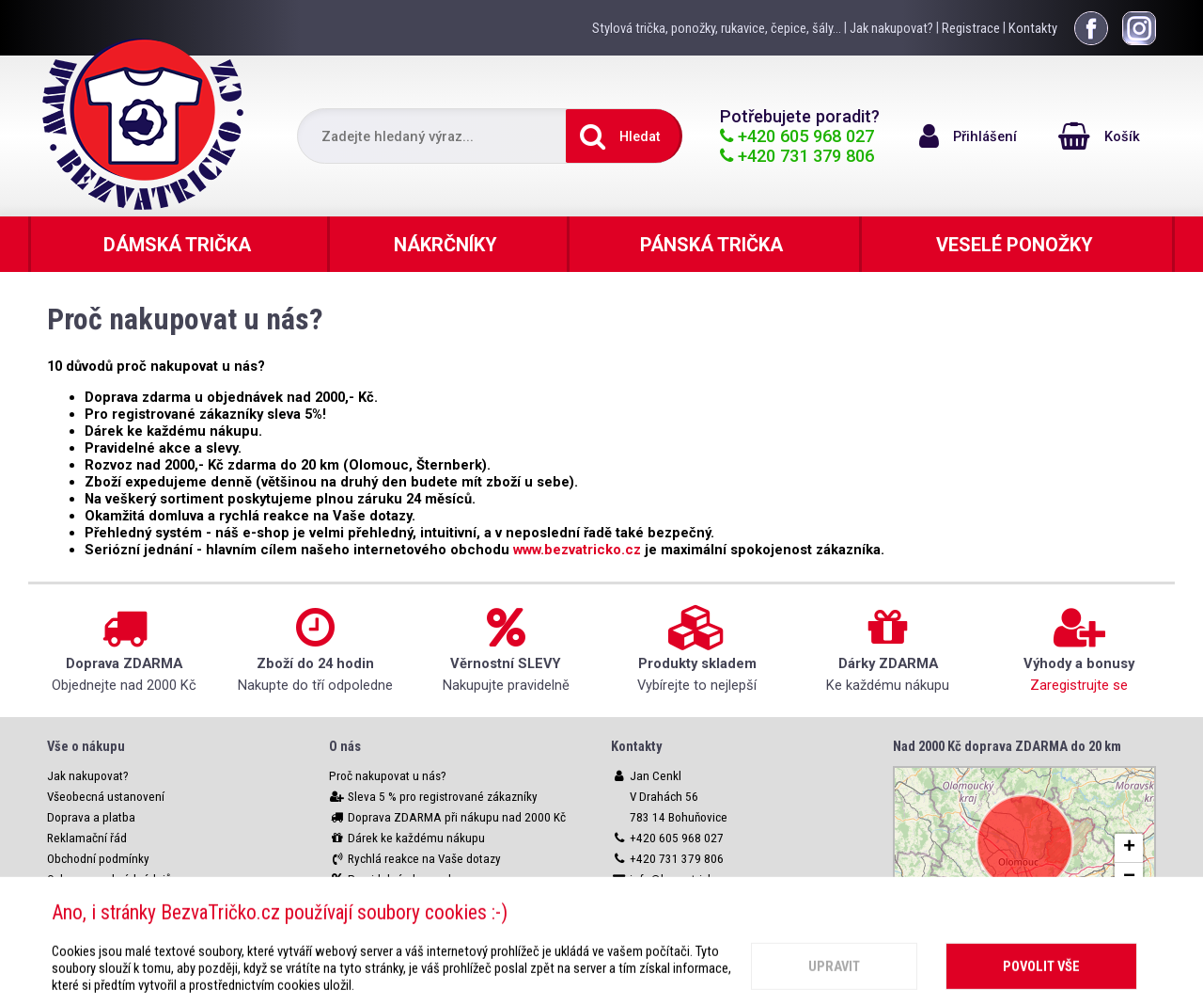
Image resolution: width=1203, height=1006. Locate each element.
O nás (345, 746)
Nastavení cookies (94, 900)
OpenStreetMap (1109, 910)
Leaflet (1025, 910)
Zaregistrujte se (1079, 685)
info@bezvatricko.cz (682, 879)
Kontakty (1032, 28)
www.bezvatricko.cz (577, 549)
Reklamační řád (87, 838)
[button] (1129, 848)
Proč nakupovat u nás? (387, 776)
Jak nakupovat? (891, 28)
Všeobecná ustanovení (105, 797)
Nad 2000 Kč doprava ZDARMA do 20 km (1007, 746)
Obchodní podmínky (98, 859)
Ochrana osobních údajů (109, 879)
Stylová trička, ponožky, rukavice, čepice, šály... (716, 28)
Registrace (971, 28)
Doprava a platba (91, 817)
